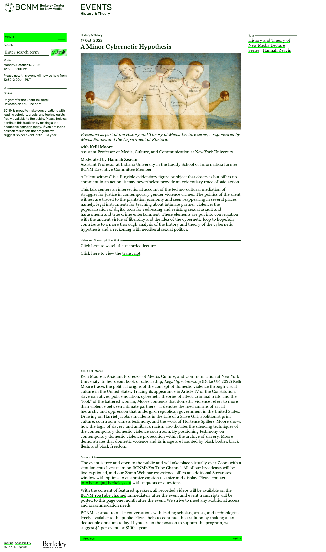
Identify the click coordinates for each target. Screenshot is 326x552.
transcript (131, 253)
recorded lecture (140, 246)
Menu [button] (35, 37)
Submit (58, 52)
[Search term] (26, 52)
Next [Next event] (235, 538)
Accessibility (23, 543)
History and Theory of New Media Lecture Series (269, 45)
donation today (30, 127)
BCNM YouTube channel (103, 495)
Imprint (8, 543)
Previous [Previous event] (89, 538)
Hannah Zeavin (277, 50)
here (44, 100)
